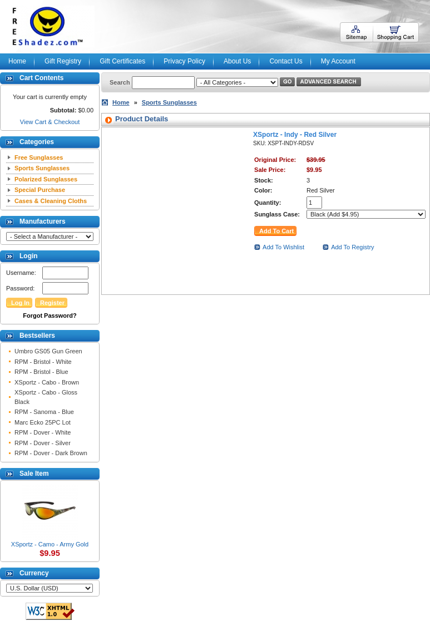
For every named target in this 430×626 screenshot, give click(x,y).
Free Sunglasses (38, 157)
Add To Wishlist (283, 247)
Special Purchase (39, 189)
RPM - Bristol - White (43, 361)
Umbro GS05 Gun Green (48, 351)
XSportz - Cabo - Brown (46, 382)
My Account (338, 61)
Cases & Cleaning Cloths (50, 201)
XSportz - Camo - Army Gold (49, 544)
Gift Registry (63, 61)
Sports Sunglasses (42, 168)
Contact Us (285, 61)
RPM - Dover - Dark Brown (50, 453)
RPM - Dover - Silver (42, 443)
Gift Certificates (122, 61)
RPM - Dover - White (42, 432)
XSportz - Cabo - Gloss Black (45, 397)
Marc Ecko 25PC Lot (42, 422)
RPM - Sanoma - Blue (44, 411)
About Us (237, 61)
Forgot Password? (50, 315)
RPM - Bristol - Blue (41, 371)
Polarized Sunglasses (45, 179)
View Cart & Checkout (50, 122)
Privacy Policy (184, 61)
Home (17, 61)
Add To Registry (352, 247)
